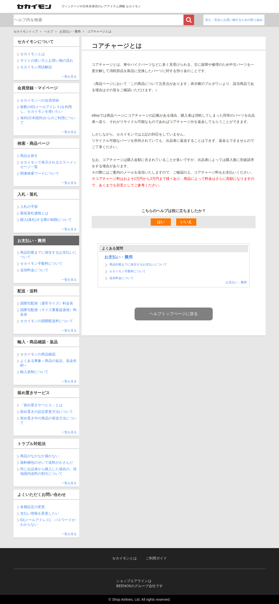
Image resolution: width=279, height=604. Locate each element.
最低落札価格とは (34, 213)
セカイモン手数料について (41, 263)
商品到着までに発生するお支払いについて (138, 340)
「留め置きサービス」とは (41, 405)
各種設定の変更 (32, 507)
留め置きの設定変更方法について (46, 412)
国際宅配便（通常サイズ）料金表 (46, 303)
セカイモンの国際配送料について (46, 321)
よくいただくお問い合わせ (41, 494)
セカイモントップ (26, 31)
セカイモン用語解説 (36, 67)
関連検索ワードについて (39, 173)
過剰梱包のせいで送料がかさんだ (46, 462)
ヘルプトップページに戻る (173, 390)
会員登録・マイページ (37, 88)
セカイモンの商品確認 (37, 354)
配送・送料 (27, 291)
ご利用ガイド (156, 558)
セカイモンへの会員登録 (39, 100)
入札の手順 (29, 207)
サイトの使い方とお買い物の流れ (46, 60)
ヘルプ (48, 31)
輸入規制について (34, 372)
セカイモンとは (32, 54)
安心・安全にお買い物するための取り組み (234, 20)
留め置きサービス (33, 393)
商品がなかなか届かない (39, 456)
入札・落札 (27, 194)
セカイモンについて (35, 42)
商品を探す (29, 156)
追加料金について (34, 270)
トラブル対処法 (31, 444)
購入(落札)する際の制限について (46, 220)
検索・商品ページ (33, 143)
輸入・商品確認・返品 (37, 342)
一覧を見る (69, 76)
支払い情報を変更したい (39, 513)
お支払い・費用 (70, 31)
